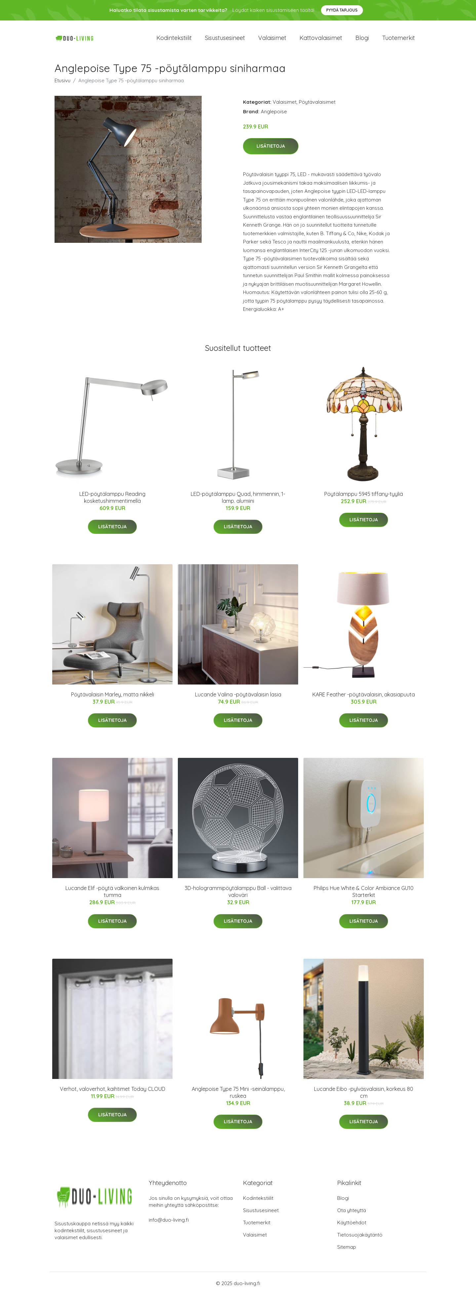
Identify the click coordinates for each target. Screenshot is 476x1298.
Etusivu (62, 84)
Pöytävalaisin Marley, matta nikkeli (112, 697)
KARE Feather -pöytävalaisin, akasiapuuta (363, 697)
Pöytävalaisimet (317, 105)
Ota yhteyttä (351, 1213)
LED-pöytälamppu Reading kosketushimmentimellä (112, 500)
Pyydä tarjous (342, 10)
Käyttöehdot (351, 1226)
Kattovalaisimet (320, 39)
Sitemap (346, 1250)
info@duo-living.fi (169, 1223)
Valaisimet (272, 39)
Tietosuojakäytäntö (359, 1238)
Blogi (362, 39)
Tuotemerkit (398, 39)
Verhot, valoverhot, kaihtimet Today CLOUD (112, 1092)
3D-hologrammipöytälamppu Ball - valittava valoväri (238, 895)
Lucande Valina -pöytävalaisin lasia (238, 697)
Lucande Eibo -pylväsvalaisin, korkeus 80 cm (363, 1095)
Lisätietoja (271, 150)
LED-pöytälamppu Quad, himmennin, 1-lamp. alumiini (238, 500)
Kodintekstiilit (174, 39)
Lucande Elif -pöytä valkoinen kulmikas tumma (112, 895)
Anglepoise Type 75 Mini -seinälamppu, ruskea (238, 1095)
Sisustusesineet (225, 39)
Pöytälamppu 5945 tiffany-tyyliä (363, 497)
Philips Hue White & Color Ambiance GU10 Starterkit (364, 895)
